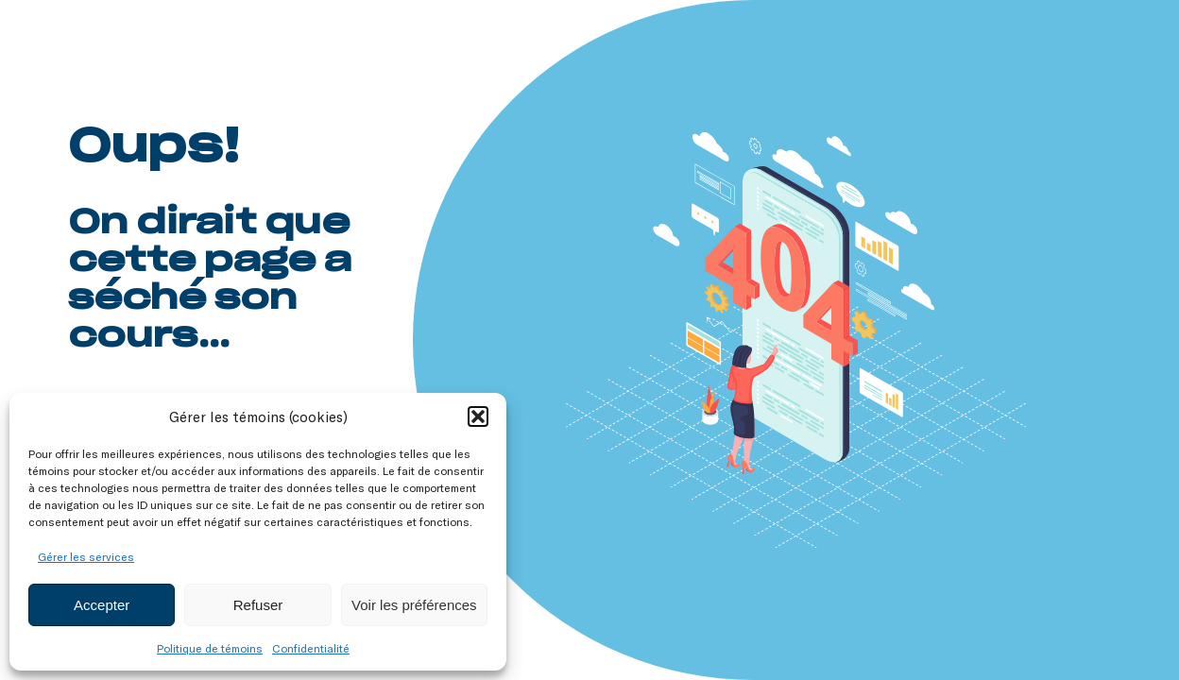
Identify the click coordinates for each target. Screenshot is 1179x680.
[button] (478, 416)
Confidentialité (311, 647)
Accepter (101, 605)
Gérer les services (86, 556)
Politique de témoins (210, 647)
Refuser (258, 605)
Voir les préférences (414, 605)
